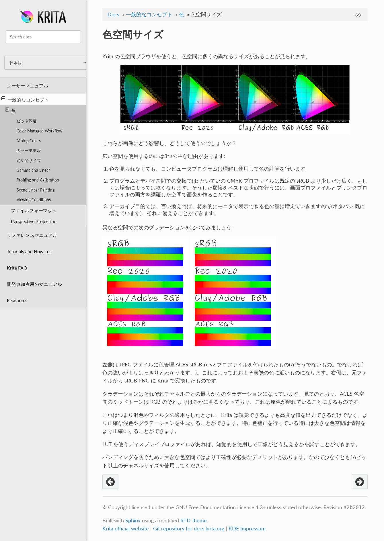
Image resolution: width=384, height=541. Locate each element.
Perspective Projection (33, 221)
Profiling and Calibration (38, 179)
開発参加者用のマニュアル (34, 284)
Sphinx (133, 520)
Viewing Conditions (34, 199)
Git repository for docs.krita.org (189, 529)
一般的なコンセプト (25, 99)
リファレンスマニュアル (32, 235)
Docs (113, 14)
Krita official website (125, 529)
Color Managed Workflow (39, 130)
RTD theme (193, 520)
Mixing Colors (29, 140)
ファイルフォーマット (34, 210)
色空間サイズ (29, 160)
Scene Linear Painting (35, 190)
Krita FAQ (17, 267)
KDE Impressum (247, 529)
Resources (17, 300)
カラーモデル (29, 150)
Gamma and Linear (33, 170)
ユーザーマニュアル (27, 85)
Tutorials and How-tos (29, 251)
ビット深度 (27, 120)
